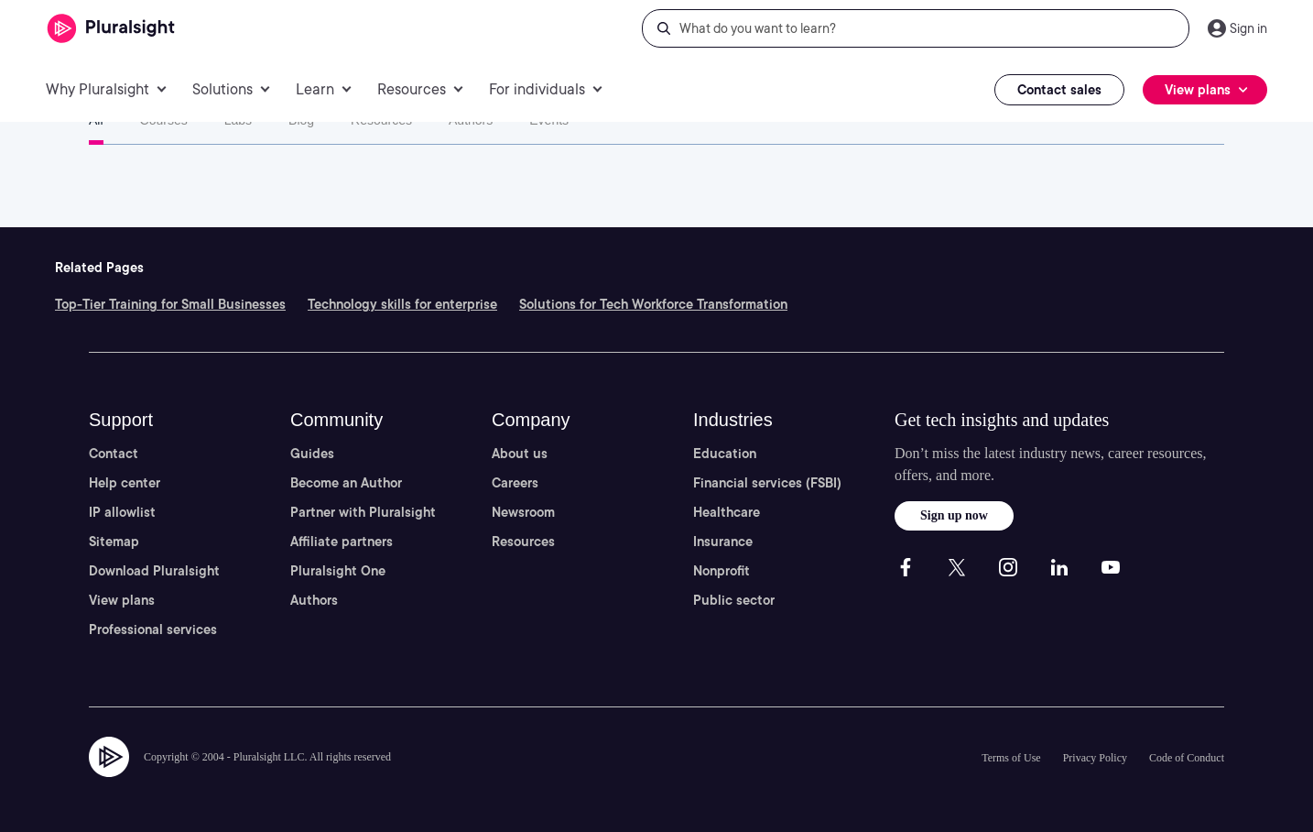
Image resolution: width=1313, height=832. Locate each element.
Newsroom (523, 512)
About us (520, 453)
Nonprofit (721, 571)
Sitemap (114, 541)
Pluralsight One (337, 571)
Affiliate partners (341, 541)
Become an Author (346, 483)
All (96, 120)
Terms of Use (1011, 757)
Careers (515, 483)
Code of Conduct (1186, 757)
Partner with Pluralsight (363, 512)
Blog (301, 120)
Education (724, 453)
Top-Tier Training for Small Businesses (170, 304)
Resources (381, 120)
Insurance (723, 541)
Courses (164, 120)
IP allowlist (122, 512)
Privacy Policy (1095, 757)
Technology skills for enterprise (402, 304)
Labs (238, 120)
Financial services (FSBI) (767, 483)
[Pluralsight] (111, 29)
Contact (113, 453)
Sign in (1248, 28)
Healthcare (726, 512)
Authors (471, 120)
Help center (124, 483)
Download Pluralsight (154, 571)
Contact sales (1059, 89)
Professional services (153, 629)
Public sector (734, 600)
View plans (122, 600)
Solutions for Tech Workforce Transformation (653, 304)
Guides (312, 453)
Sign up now (954, 515)
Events (549, 120)
